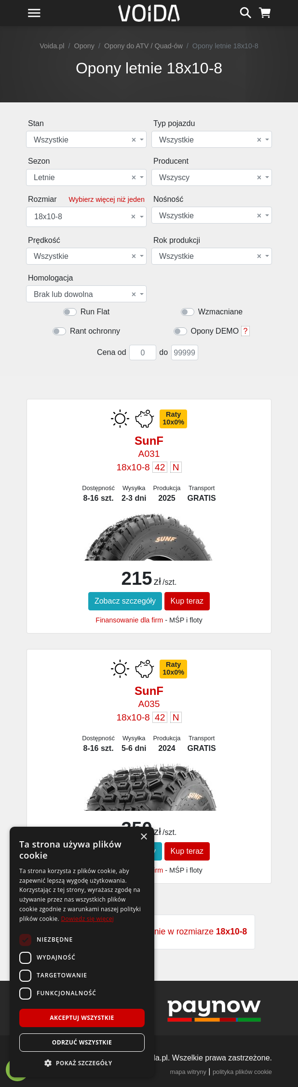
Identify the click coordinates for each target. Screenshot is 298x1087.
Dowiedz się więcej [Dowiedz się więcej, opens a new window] (87, 919)
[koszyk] (265, 11)
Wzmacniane (220, 312)
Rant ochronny (95, 331)
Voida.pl (52, 46)
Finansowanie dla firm (129, 620)
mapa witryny (188, 1071)
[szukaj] (246, 11)
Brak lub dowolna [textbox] (85, 294)
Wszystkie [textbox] (85, 140)
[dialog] (82, 952)
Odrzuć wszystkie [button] (82, 1042)
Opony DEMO (215, 331)
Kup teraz (187, 601)
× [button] (143, 837)
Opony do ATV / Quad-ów (143, 46)
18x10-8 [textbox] (84, 217)
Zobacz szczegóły (125, 601)
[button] (82, 1063)
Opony (84, 46)
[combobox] (86, 139)
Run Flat (95, 312)
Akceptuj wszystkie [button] (82, 1018)
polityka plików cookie (242, 1071)
